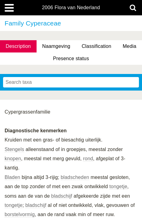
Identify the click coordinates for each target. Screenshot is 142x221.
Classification (97, 46)
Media (129, 46)
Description (18, 46)
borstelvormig (20, 214)
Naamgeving (56, 46)
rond (88, 158)
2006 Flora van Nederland (71, 7)
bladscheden (75, 177)
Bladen (12, 177)
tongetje (118, 186)
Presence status (71, 58)
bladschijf (61, 196)
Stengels (14, 149)
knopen (13, 158)
